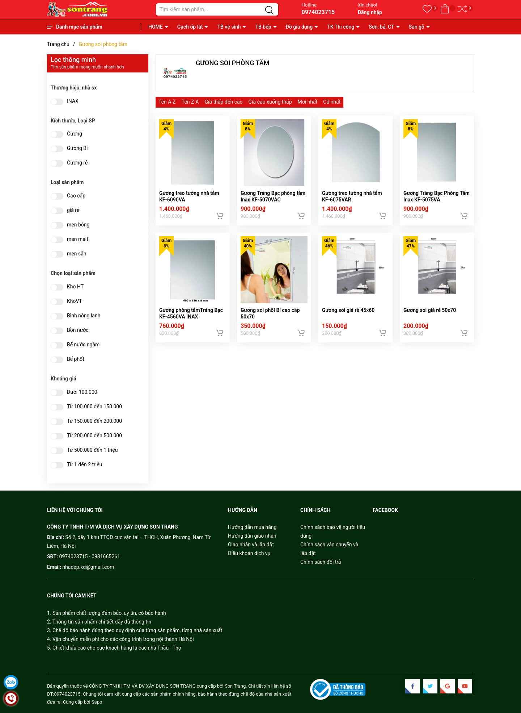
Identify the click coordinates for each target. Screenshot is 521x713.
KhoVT (74, 301)
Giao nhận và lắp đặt (251, 544)
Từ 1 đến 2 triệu (84, 464)
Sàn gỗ (416, 27)
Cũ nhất (331, 102)
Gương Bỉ (77, 148)
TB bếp (263, 27)
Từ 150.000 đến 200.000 (94, 421)
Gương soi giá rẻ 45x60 (348, 315)
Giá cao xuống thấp (270, 102)
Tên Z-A (190, 102)
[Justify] (269, 10)
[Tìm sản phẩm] (217, 9)
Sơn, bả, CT (381, 27)
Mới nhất (308, 102)
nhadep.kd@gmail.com (88, 567)
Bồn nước (78, 330)
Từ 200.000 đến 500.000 (94, 435)
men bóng (78, 225)
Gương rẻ (77, 163)
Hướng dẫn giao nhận (252, 536)
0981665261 (106, 556)
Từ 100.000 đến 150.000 (94, 406)
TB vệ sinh (229, 27)
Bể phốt (75, 359)
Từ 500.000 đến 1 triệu (92, 450)
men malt (77, 239)
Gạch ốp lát (190, 27)
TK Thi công (340, 27)
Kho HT (75, 286)
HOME (155, 27)
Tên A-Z (167, 102)
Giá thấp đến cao (223, 102)
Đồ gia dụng (299, 27)
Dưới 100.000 (82, 392)
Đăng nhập (370, 12)
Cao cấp (76, 196)
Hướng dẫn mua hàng (252, 527)
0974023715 (318, 12)
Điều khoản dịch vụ (249, 553)
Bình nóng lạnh (83, 315)
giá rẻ (73, 210)
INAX (73, 101)
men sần (76, 254)
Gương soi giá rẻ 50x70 (429, 315)
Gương (74, 134)
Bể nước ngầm (83, 344)
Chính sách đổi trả (320, 562)
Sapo (97, 702)
